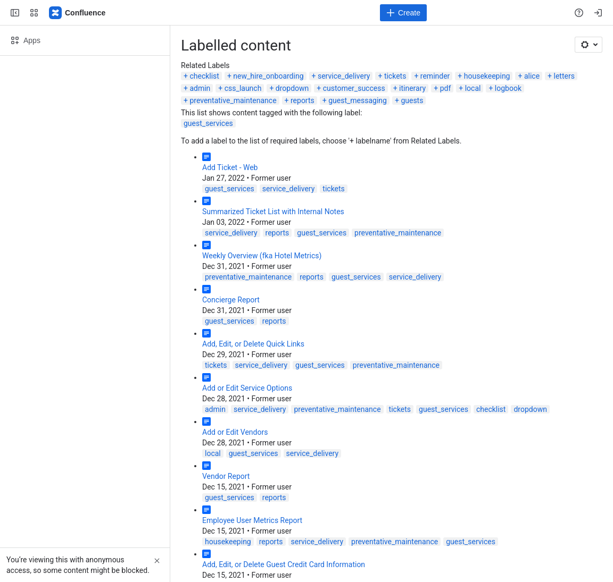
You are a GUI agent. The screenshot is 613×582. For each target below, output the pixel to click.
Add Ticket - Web (230, 167)
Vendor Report (226, 476)
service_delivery (344, 76)
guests (412, 100)
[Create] (403, 12)
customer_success (354, 88)
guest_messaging (357, 100)
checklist (204, 76)
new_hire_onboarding (268, 76)
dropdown (292, 88)
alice (532, 76)
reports (302, 100)
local (473, 88)
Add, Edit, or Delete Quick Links (253, 344)
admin (199, 88)
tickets (395, 76)
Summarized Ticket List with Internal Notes (273, 211)
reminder (435, 76)
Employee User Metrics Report (252, 520)
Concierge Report (231, 300)
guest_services (208, 123)
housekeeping (487, 76)
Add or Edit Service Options (247, 388)
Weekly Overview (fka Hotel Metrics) (261, 255)
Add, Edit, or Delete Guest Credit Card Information (283, 564)
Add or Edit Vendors (235, 432)
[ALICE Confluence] (78, 12)
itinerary (412, 88)
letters (564, 76)
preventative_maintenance (232, 100)
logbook (508, 88)
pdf (445, 88)
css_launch (243, 88)
